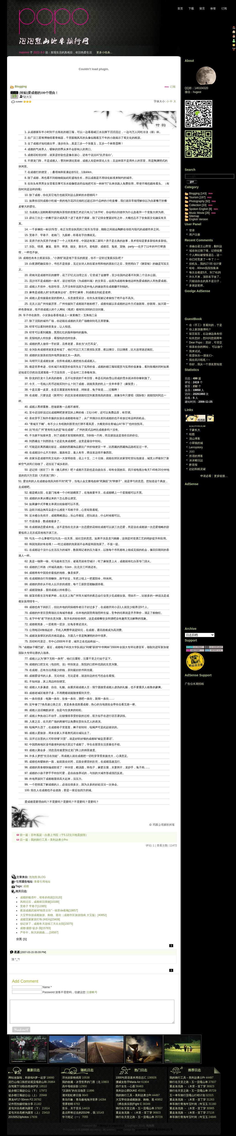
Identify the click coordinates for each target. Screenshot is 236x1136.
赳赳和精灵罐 (197, 425)
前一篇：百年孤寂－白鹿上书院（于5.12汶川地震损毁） (52, 835)
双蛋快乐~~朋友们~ (201, 355)
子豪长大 (194, 430)
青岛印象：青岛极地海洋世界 (80, 1099)
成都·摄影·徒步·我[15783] (35, 928)
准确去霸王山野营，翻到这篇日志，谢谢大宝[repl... (205, 247)
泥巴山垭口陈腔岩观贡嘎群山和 (27, 1082)
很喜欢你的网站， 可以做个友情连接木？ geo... (206, 347)
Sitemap (194, 216)
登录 (192, 230)
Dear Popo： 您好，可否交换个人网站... (205, 343)
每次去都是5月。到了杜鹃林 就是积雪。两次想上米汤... (205, 273)
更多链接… (221, 476)
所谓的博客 (196, 456)
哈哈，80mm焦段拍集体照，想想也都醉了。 (204, 268)
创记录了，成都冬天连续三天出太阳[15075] (46, 923)
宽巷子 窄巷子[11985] (33, 906)
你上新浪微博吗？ (200, 329)
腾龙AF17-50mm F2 (20, 1099)
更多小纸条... (104, 52)
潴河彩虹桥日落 (71, 1095)
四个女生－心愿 (126, 1086)
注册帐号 (91, 992)
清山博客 (194, 438)
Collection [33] (198, 205)
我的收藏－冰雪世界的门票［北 (81, 1082)
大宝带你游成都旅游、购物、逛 (135, 1099)
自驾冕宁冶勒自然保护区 (23, 1086)
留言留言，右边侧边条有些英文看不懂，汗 (205, 334)
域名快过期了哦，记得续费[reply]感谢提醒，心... (205, 251)
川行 (192, 451)
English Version (198, 219)
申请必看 (205, 476)
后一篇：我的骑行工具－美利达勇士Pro (42, 839)
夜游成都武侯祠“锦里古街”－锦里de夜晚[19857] (49, 910)
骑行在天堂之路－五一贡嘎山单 (135, 1108)
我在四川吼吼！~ (199, 359)
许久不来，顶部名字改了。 (205, 276)
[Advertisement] (64, 106)
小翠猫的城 (196, 443)
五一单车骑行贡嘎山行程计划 (187, 1095)
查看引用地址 (42, 881)
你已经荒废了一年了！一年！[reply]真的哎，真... (204, 260)
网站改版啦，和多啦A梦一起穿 (27, 1077)
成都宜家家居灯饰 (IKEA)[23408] (40, 919)
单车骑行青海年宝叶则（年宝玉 (189, 1104)
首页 (180, 8)
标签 (213, 8)
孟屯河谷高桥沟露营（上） (24, 1112)
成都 (26, 886)
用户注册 (194, 234)
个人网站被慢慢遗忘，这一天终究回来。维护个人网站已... (205, 255)
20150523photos (18, 1117)
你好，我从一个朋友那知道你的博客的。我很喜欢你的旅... (205, 365)
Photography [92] (199, 201)
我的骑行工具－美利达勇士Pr (133, 1095)
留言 (202, 8)
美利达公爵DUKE (126, 1090)
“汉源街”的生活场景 (74, 1090)
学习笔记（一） (71, 1117)
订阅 (224, 8)
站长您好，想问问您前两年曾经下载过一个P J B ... (205, 338)
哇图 (192, 434)
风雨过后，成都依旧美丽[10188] (39, 901)
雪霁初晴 (67, 1104)
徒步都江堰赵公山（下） (23, 1090)
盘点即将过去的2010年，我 (79, 1112)
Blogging (21, 86)
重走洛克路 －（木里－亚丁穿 (134, 1112)
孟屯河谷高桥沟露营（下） (24, 1108)
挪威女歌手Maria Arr (128, 1082)
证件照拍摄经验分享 (20, 1104)
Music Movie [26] (199, 213)
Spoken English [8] (200, 209)
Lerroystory (196, 447)
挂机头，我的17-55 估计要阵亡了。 (205, 264)
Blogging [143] (198, 193)
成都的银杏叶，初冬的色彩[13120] (41, 897)
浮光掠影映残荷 (71, 1077)
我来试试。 (196, 351)
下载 (191, 8)
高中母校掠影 (70, 1086)
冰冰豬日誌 (196, 460)
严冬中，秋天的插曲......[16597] (39, 932)
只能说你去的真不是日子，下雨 (205, 281)
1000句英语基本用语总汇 (131, 1077)
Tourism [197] (197, 197)
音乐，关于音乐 (71, 1108)
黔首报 (193, 464)
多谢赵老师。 (197, 285)
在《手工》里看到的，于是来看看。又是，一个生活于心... (205, 325)
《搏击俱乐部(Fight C (129, 1104)
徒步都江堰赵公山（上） (23, 1095)
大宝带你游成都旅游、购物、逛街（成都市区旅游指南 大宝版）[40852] (63, 915)
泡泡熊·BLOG (37, 877)
